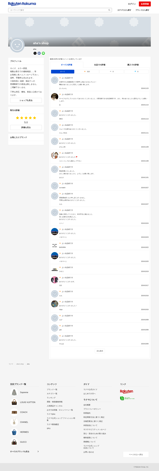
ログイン (132, 4)
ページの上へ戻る (136, 454)
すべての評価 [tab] (66, 65)
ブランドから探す (142, 10)
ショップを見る (26, 100)
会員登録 (145, 4)
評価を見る (26, 127)
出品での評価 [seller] (99, 65)
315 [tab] (87, 71)
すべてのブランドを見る (19, 452)
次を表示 (100, 351)
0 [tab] (112, 71)
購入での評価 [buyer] (133, 65)
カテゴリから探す (124, 10)
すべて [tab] (62, 71)
